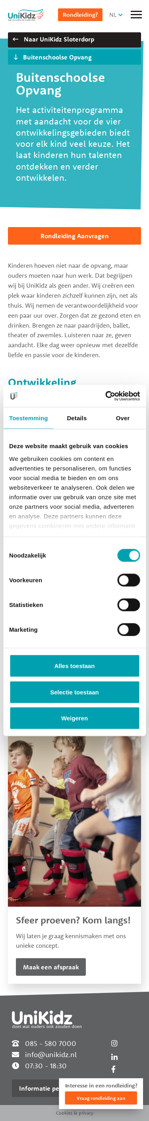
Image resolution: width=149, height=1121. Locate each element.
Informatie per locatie (51, 1088)
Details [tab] (77, 418)
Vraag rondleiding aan (101, 1098)
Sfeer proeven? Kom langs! (73, 920)
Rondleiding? (80, 14)
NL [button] (112, 14)
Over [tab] (123, 418)
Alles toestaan (74, 665)
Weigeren (74, 718)
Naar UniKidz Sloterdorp (53, 39)
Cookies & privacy (74, 1113)
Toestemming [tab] (28, 418)
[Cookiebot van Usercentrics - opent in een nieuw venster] (106, 396)
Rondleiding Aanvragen (75, 236)
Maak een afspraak (51, 967)
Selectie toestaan (74, 691)
